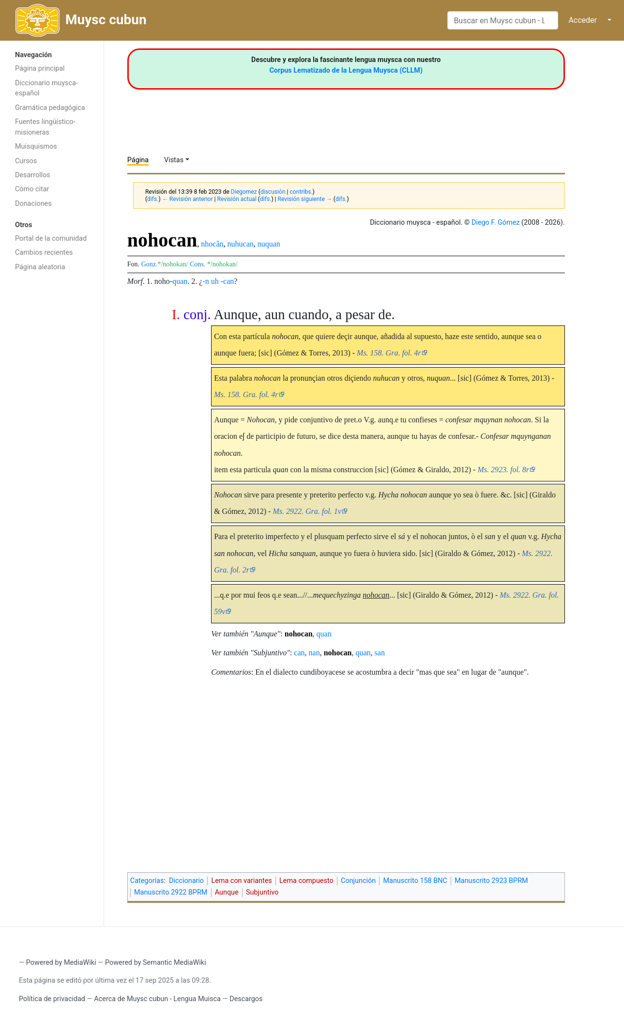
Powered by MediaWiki (61, 962)
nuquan (269, 244)
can (299, 653)
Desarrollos (32, 175)
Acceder (582, 20)
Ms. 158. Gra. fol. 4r (389, 353)
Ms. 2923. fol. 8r (503, 469)
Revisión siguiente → (305, 199)
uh (215, 281)
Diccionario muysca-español (46, 88)
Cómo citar (32, 189)
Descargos (245, 999)
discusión (273, 191)
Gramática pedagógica (50, 108)
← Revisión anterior (187, 199)
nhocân (212, 244)
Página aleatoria (40, 267)
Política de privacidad (52, 999)
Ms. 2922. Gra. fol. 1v (307, 511)
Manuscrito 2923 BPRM (491, 881)
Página (138, 160)
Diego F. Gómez (496, 222)
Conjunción (358, 881)
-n (205, 281)
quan (179, 281)
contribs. (301, 191)
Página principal (40, 68)
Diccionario (186, 881)
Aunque (227, 892)
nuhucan (241, 244)
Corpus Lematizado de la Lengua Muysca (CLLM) (346, 70)
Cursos (26, 161)
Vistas (173, 160)
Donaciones (33, 204)
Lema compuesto (306, 881)
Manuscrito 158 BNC (415, 881)
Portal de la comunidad (51, 238)
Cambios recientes (44, 252)
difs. (152, 199)
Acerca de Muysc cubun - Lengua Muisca (157, 999)
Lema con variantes (241, 881)
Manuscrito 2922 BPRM (170, 892)
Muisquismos (36, 146)
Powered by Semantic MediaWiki (155, 962)
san (380, 653)
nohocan (299, 634)
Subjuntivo (262, 892)
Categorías (147, 881)
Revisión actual (237, 199)
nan (314, 653)
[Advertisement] (51, 430)
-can (227, 281)
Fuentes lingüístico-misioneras (45, 127)
